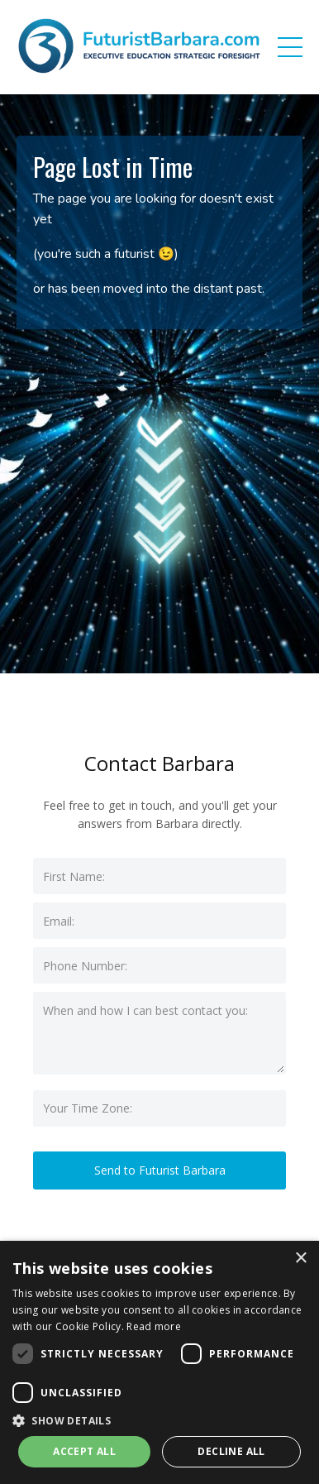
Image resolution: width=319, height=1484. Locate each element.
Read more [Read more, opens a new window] (153, 1326)
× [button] (300, 1258)
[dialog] (159, 1362)
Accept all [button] (84, 1451)
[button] (159, 1420)
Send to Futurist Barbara (160, 1170)
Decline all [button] (231, 1451)
